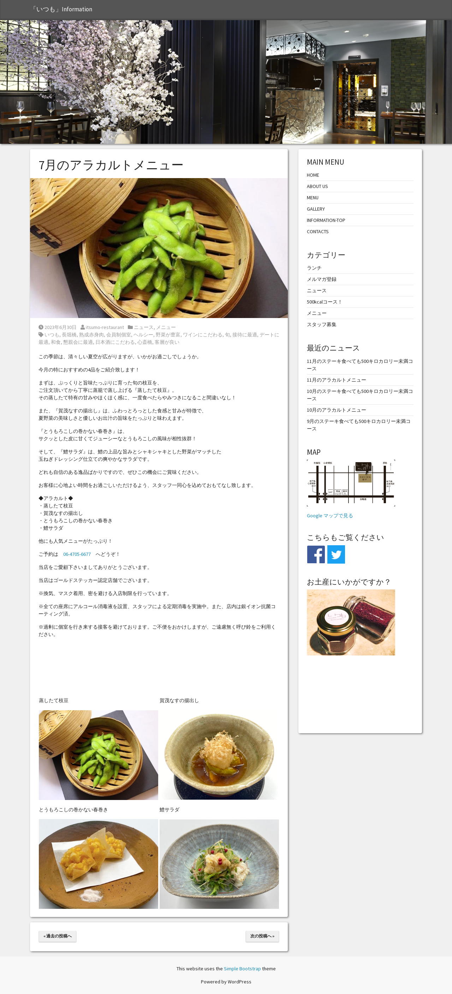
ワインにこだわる (202, 334)
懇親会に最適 (78, 342)
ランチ (314, 268)
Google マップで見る (330, 515)
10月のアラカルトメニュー (336, 410)
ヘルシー (143, 334)
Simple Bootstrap (242, 968)
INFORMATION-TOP (326, 220)
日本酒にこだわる (115, 342)
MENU (313, 197)
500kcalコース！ (325, 302)
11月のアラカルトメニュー (336, 380)
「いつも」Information (61, 9)
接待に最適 (244, 334)
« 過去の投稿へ (57, 936)
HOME (313, 175)
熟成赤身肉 (91, 334)
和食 (56, 342)
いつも (51, 334)
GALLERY (316, 209)
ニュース (144, 327)
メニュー (166, 327)
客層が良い (167, 342)
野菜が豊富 (168, 334)
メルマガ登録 (322, 279)
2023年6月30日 (57, 327)
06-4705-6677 (77, 554)
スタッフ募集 (322, 324)
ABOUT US (317, 186)
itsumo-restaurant (102, 327)
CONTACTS (318, 231)
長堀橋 (69, 334)
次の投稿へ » (262, 936)
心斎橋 (144, 342)
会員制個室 (118, 334)
